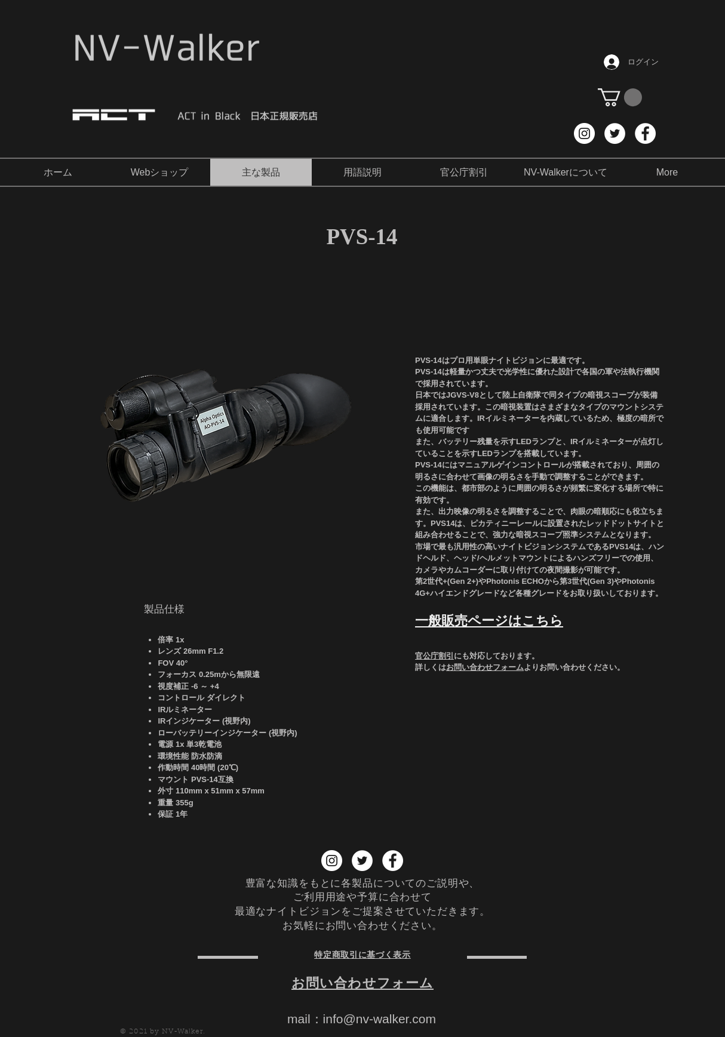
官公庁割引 (434, 655)
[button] (620, 97)
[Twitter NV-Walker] (614, 133)
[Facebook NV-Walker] (645, 133)
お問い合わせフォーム (485, 667)
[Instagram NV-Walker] (584, 133)
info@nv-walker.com (379, 1019)
